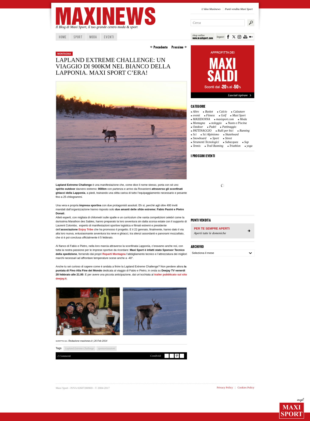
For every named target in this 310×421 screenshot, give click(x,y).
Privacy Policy (225, 387)
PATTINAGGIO (202, 130)
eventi (196, 115)
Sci (195, 134)
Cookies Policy (246, 387)
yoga (249, 145)
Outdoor (198, 126)
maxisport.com (225, 119)
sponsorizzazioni (106, 348)
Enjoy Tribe (86, 229)
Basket (209, 111)
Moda (93, 37)
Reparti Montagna (114, 254)
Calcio (223, 111)
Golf (223, 115)
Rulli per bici (225, 130)
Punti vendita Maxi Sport (239, 9)
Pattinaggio (229, 126)
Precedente (161, 47)
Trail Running (215, 145)
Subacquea (231, 142)
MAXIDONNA (201, 119)
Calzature (239, 111)
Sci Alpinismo (211, 134)
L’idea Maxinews (211, 9)
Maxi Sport (239, 115)
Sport (78, 37)
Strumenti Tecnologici (206, 142)
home (62, 37)
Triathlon (235, 145)
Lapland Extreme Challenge (79, 348)
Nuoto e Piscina (237, 123)
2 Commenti (64, 356)
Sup (246, 142)
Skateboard (232, 134)
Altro (196, 111)
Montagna (64, 53)
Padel (212, 126)
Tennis (197, 145)
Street (228, 138)
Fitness (210, 115)
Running (244, 130)
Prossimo (178, 47)
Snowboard (199, 138)
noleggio (216, 123)
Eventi (109, 37)
